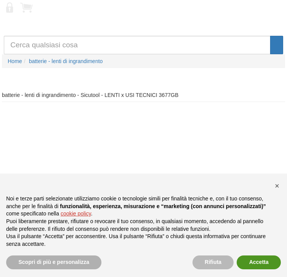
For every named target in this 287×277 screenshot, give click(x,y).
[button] (277, 186)
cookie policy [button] (76, 213)
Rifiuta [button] (213, 262)
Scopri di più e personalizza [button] (53, 262)
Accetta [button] (259, 262)
